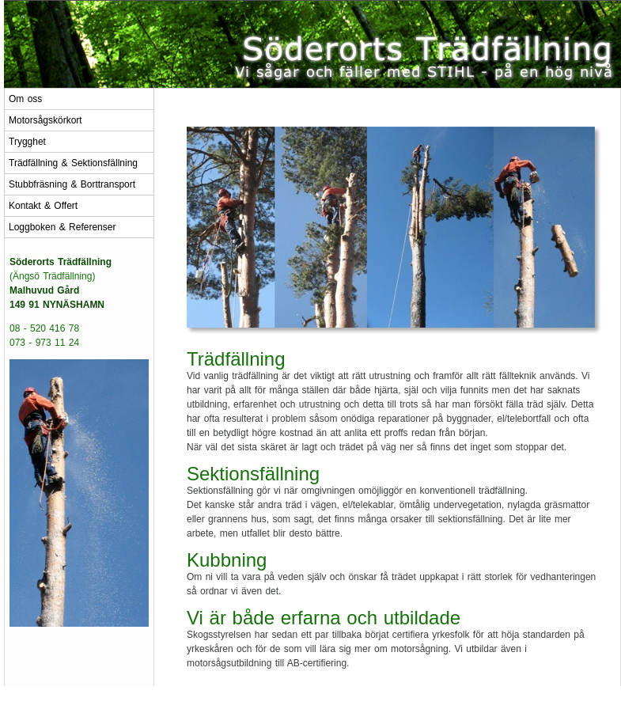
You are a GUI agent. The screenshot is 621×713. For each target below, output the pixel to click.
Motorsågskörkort (45, 120)
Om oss (25, 98)
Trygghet (27, 141)
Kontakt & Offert (43, 205)
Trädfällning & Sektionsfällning (73, 163)
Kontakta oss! (379, 699)
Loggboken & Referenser (62, 227)
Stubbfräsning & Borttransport (72, 184)
